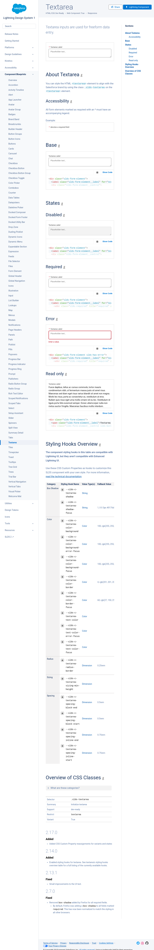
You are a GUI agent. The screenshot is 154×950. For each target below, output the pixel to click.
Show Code (107, 172)
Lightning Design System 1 (19, 11)
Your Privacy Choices (54, 946)
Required (133, 52)
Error (131, 56)
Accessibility (134, 37)
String (85, 493)
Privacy (63, 943)
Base (127, 41)
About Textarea (132, 33)
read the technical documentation (64, 476)
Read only (133, 60)
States (128, 45)
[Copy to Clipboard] (97, 172)
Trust (94, 943)
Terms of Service (50, 943)
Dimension (87, 665)
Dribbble (142, 943)
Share (115, 7)
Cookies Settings (106, 943)
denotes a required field (59, 127)
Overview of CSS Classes (133, 72)
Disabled (133, 48)
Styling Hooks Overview (131, 65)
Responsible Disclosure (79, 943)
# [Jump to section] (81, 75)
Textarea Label (55, 47)
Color (84, 526)
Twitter (138, 943)
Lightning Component (137, 7)
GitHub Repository (146, 943)
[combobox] (19, 26)
